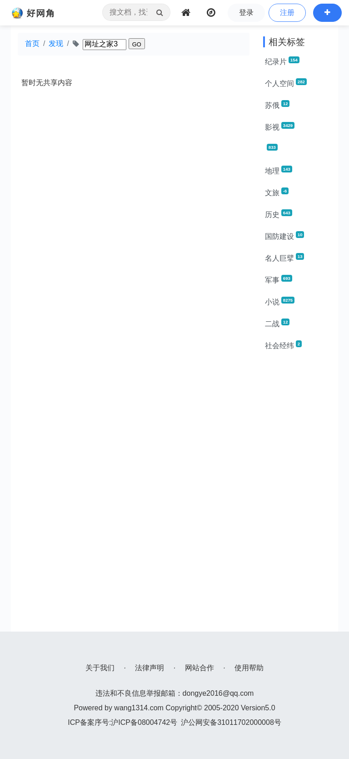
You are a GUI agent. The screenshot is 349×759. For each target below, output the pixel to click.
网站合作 (199, 668)
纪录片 (282, 61)
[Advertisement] (297, 495)
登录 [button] (246, 12)
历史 (278, 213)
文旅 (277, 192)
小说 (279, 301)
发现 (56, 43)
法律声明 (149, 668)
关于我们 (100, 668)
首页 (32, 43)
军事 (278, 279)
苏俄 (277, 104)
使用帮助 (249, 668)
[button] (327, 13)
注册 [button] (287, 12)
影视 (279, 126)
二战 (277, 323)
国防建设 (284, 235)
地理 (278, 170)
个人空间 (286, 82)
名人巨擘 (284, 257)
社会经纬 (283, 344)
